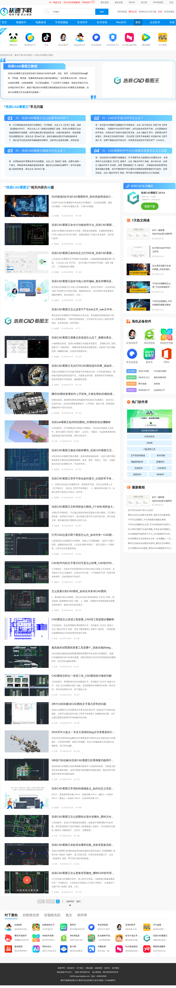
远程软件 (137, 474)
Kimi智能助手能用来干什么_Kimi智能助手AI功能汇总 (152, 534)
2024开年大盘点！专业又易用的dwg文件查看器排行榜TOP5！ (84, 732)
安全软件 (131, 377)
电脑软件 (21, 22)
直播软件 (160, 462)
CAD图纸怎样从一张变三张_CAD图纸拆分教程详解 (82, 675)
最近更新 (105, 2)
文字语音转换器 (138, 455)
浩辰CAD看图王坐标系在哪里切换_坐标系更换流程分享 (84, 844)
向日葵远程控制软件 (134, 946)
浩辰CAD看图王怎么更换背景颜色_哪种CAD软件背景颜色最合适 (84, 873)
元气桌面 (163, 45)
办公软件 (131, 371)
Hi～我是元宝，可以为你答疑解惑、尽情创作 (69, 2)
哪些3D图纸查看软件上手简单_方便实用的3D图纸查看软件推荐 (84, 393)
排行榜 (144, 2)
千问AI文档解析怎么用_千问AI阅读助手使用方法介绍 (162, 285)
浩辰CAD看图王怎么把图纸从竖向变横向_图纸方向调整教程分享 (84, 816)
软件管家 (161, 455)
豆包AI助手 (63, 45)
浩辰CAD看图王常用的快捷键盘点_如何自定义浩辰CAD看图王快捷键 (84, 788)
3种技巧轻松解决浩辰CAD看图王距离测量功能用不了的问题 (84, 760)
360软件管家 (166, 343)
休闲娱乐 (131, 390)
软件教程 (28, 55)
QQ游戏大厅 (79, 45)
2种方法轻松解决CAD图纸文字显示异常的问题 (79, 704)
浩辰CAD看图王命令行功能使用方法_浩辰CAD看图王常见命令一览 (84, 224)
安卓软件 (82, 22)
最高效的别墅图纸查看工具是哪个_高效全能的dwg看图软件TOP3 (84, 647)
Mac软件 (121, 22)
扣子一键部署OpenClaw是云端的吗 (162, 232)
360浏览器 (122, 11)
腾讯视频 (146, 45)
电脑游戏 (40, 22)
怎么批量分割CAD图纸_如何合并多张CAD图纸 (79, 591)
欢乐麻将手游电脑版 (106, 935)
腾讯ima (13, 45)
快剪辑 (157, 384)
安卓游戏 (102, 22)
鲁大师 (73, 946)
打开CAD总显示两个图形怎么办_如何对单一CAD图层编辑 (84, 534)
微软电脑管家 (160, 377)
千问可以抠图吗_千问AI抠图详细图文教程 (162, 303)
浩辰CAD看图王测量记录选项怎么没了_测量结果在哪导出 (84, 337)
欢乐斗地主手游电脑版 (134, 935)
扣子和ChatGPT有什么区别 (161, 250)
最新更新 (98, 968)
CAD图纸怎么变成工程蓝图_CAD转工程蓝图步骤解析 (83, 619)
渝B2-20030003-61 (82, 972)
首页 (4, 22)
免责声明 (61, 968)
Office (167, 362)
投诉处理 (70, 968)
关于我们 (80, 968)
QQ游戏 (18, 925)
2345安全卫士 (113, 45)
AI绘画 (149, 443)
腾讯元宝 (133, 11)
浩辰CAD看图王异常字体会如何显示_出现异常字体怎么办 (84, 478)
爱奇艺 (149, 362)
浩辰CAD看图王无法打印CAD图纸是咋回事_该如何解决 (84, 365)
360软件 (160, 474)
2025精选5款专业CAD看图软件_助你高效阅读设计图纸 (84, 196)
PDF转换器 (158, 2)
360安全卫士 (144, 377)
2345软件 (161, 468)
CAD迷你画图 (160, 371)
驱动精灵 (19, 946)
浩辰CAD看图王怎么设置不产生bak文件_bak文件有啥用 (84, 309)
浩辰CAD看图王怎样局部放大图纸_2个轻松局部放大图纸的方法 (84, 506)
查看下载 (150, 207)
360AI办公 (47, 946)
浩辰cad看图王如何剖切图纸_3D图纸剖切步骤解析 (81, 422)
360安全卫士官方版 (147, 11)
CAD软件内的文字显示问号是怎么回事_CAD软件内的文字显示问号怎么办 (84, 563)
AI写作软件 (149, 436)
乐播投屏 (102, 946)
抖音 (160, 11)
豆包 (171, 2)
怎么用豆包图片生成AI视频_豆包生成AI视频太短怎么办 (162, 268)
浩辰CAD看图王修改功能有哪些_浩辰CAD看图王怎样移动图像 (84, 450)
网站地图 (89, 968)
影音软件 (131, 384)
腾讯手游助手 (21, 935)
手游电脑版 (61, 22)
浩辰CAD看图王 (145, 371)
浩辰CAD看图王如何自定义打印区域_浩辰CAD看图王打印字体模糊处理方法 (84, 253)
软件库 (132, 2)
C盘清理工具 (149, 449)
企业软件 (155, 22)
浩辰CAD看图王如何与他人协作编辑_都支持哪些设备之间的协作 (84, 281)
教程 (138, 22)
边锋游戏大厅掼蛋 (50, 925)
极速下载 (19, 55)
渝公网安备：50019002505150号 (105, 972)
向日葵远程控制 (129, 45)
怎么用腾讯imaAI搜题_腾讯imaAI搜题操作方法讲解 (151, 548)
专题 (172, 22)
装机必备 (119, 2)
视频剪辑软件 (137, 462)
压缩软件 (139, 468)
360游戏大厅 (30, 45)
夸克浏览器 (169, 11)
